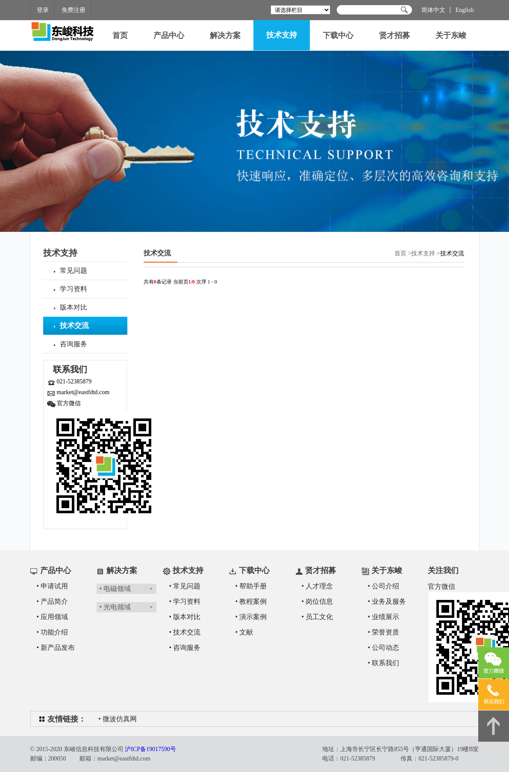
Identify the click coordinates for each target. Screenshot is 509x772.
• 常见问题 (185, 586)
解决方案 (225, 35)
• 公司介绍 (384, 586)
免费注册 (73, 10)
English (465, 10)
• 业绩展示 (384, 616)
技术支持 (281, 35)
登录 (43, 10)
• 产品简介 (52, 601)
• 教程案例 (251, 601)
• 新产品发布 (56, 647)
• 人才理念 (317, 586)
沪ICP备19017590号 (150, 749)
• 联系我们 (384, 663)
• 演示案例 (251, 616)
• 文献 (244, 632)
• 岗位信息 (317, 601)
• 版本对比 (185, 616)
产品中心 (168, 35)
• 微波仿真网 (117, 718)
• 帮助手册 (251, 586)
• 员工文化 (317, 616)
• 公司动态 (384, 647)
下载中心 (338, 35)
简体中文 (433, 10)
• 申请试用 (52, 586)
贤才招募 (394, 35)
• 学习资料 (185, 601)
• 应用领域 (52, 616)
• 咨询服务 (185, 647)
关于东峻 (450, 35)
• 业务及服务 (387, 601)
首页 (120, 35)
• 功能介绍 (52, 632)
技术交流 (157, 253)
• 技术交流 (185, 632)
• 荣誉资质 (384, 632)
